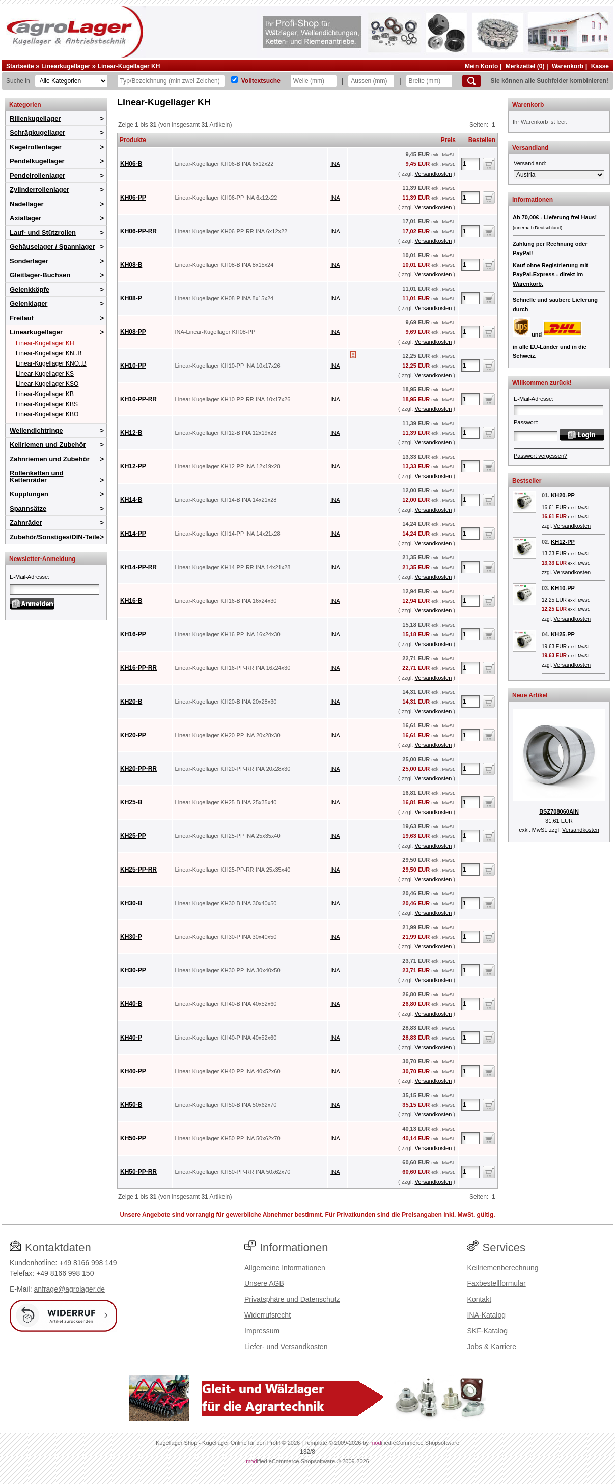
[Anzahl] (470, 164)
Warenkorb (567, 66)
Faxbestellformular (496, 1283)
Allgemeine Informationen (284, 1268)
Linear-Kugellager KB (45, 394)
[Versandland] (559, 174)
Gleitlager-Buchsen (40, 275)
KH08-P (131, 298)
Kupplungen (29, 494)
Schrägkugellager (37, 132)
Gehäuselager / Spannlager (52, 246)
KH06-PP (133, 197)
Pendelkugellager (37, 161)
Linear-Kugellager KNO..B (51, 363)
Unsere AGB (264, 1283)
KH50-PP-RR (138, 1171)
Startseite (20, 66)
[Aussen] (371, 81)
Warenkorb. (528, 284)
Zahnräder (26, 522)
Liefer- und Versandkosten (285, 1346)
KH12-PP (133, 466)
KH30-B (131, 903)
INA (335, 164)
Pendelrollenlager (37, 175)
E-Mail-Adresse (29, 577)
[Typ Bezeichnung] (171, 81)
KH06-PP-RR (138, 231)
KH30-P (131, 936)
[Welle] (314, 81)
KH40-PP (133, 1071)
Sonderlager (29, 261)
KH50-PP (133, 1138)
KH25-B (131, 802)
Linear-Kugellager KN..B (48, 353)
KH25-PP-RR (138, 869)
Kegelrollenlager (36, 147)
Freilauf (22, 318)
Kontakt (479, 1299)
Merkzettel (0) (525, 66)
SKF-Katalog (487, 1331)
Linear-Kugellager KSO (47, 383)
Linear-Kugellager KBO (47, 414)
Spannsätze (28, 508)
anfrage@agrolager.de (69, 1289)
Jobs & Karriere (491, 1346)
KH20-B (131, 701)
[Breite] (429, 81)
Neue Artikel (530, 695)
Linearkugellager (65, 66)
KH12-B (131, 432)
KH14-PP (133, 533)
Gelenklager (28, 303)
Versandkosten (433, 174)
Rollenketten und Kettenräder (36, 476)
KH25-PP (133, 835)
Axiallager (25, 218)
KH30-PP (133, 970)
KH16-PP (133, 634)
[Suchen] (471, 81)
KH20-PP (133, 735)
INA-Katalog (486, 1315)
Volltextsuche (261, 81)
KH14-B (131, 499)
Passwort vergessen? (540, 456)
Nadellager (26, 204)
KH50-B (131, 1104)
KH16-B (131, 600)
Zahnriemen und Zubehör (50, 459)
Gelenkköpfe (29, 289)
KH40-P (131, 1037)
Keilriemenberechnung (503, 1268)
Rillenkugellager (35, 118)
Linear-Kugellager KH (129, 66)
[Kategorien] (71, 81)
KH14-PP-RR (138, 567)
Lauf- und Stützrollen (43, 232)
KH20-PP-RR (138, 768)
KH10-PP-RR (138, 399)
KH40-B (131, 1003)
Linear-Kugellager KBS (47, 404)
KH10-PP (133, 365)
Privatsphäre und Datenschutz (292, 1299)
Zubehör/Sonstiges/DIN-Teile (55, 537)
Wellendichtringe (36, 430)
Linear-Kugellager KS (45, 373)
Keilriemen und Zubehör (48, 445)
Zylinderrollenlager (39, 189)
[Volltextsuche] (234, 79)
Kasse (600, 66)
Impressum (261, 1331)
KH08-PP (133, 331)
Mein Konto (481, 66)
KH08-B (131, 264)
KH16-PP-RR (138, 667)
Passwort (525, 422)
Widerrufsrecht (267, 1315)
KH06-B (131, 163)
